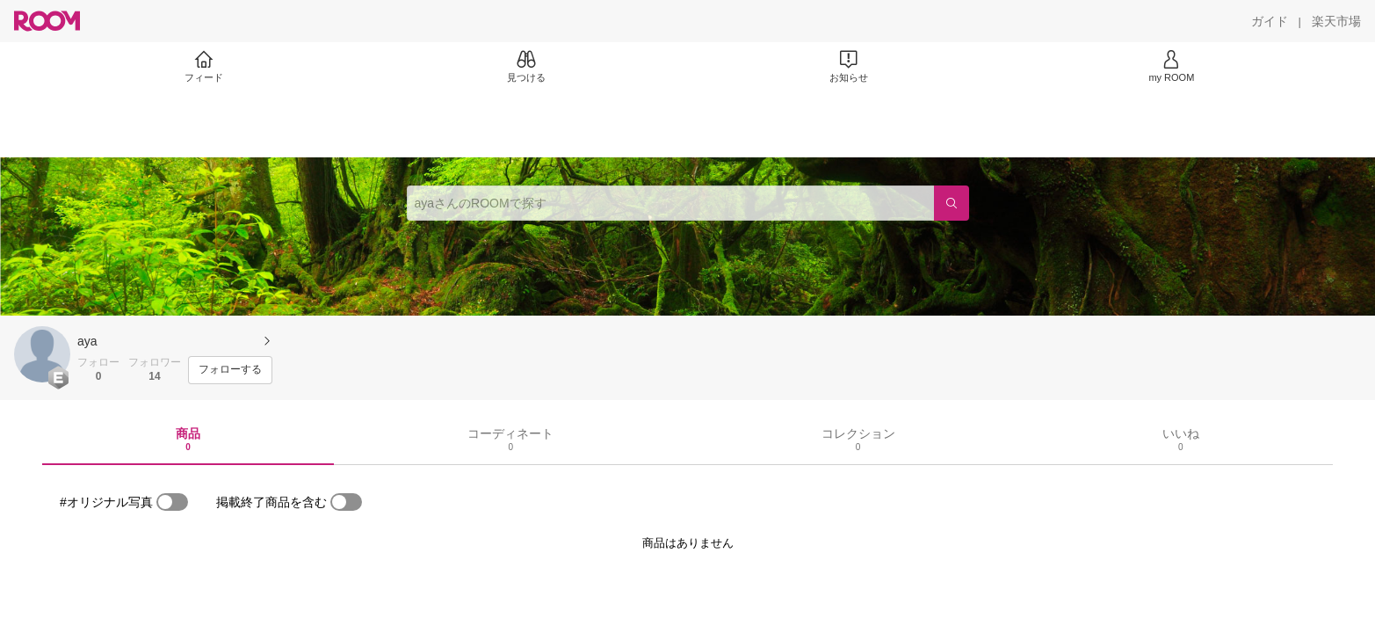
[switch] (172, 502)
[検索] (951, 203)
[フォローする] (230, 370)
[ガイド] (1269, 21)
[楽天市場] (1336, 21)
